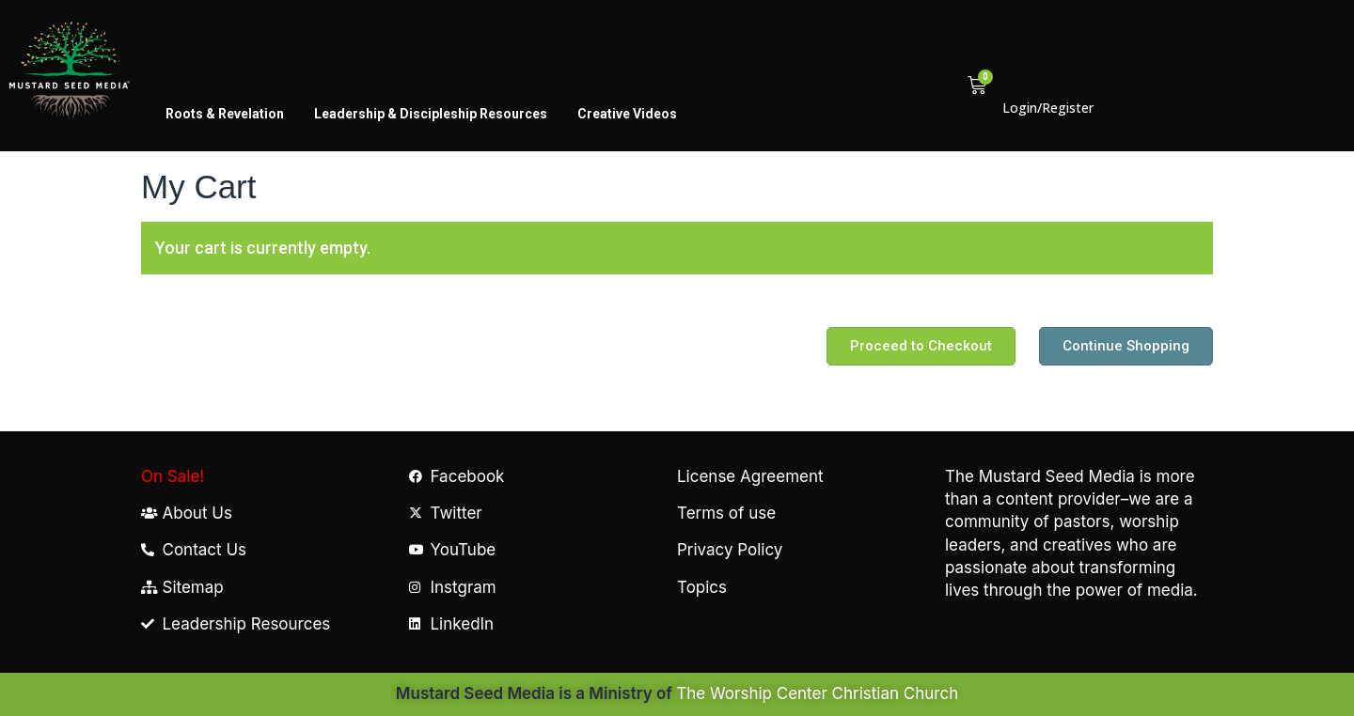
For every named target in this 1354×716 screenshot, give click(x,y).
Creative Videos (627, 113)
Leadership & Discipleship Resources (430, 113)
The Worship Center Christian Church (817, 693)
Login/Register (1048, 108)
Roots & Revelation (224, 113)
